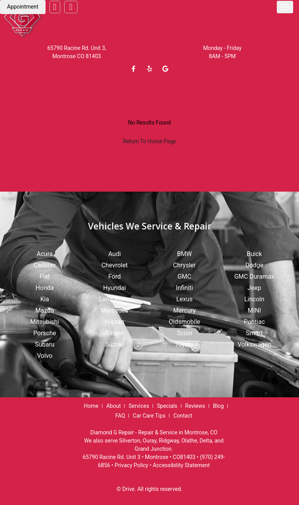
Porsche (44, 333)
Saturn (115, 333)
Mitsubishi (44, 321)
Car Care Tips (149, 416)
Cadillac (44, 265)
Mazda (44, 310)
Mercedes (114, 310)
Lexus (184, 299)
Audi (114, 254)
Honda (44, 288)
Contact (182, 416)
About (113, 406)
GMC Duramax (254, 276)
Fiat (44, 276)
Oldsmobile (184, 321)
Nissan (114, 321)
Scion (184, 333)
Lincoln (254, 299)
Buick (254, 254)
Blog (218, 406)
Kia (44, 299)
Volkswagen (254, 344)
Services (138, 406)
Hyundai (114, 288)
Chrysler (184, 265)
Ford (114, 276)
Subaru (45, 344)
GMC (184, 276)
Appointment (23, 7)
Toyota (184, 344)
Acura (45, 254)
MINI (254, 310)
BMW (184, 254)
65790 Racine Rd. (68, 48)
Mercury (184, 310)
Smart (254, 333)
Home (91, 406)
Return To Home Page (149, 141)
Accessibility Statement (181, 465)
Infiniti (184, 288)
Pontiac (254, 321)
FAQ (120, 416)
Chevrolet (115, 265)
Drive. (129, 489)
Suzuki (115, 344)
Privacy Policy (131, 465)
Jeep (254, 288)
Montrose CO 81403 (77, 56)
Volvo (45, 355)
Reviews (195, 406)
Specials (167, 406)
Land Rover (114, 299)
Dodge (254, 265)
